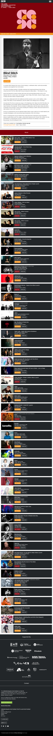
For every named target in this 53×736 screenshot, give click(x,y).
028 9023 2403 (5, 719)
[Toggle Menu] (50, 1)
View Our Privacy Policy (5, 705)
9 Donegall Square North (9, 124)
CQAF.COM (3, 33)
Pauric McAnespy (21, 732)
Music (7, 33)
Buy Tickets (7, 81)
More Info (23, 151)
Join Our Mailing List (7, 702)
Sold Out (17, 151)
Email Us (4, 722)
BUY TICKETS (17, 529)
